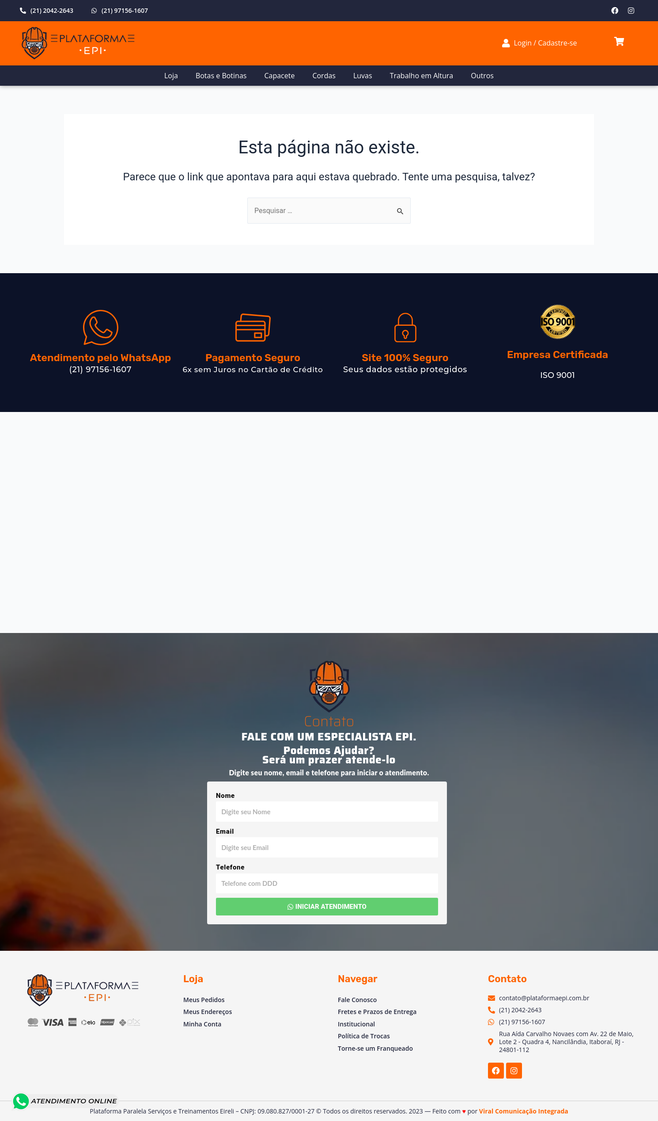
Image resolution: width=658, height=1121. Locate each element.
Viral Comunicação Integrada (523, 1111)
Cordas (324, 75)
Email (225, 831)
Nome (225, 796)
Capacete (279, 75)
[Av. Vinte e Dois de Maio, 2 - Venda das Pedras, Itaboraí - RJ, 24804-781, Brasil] (329, 522)
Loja (171, 75)
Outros (482, 75)
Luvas (362, 75)
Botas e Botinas (221, 75)
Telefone (230, 867)
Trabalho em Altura (422, 75)
